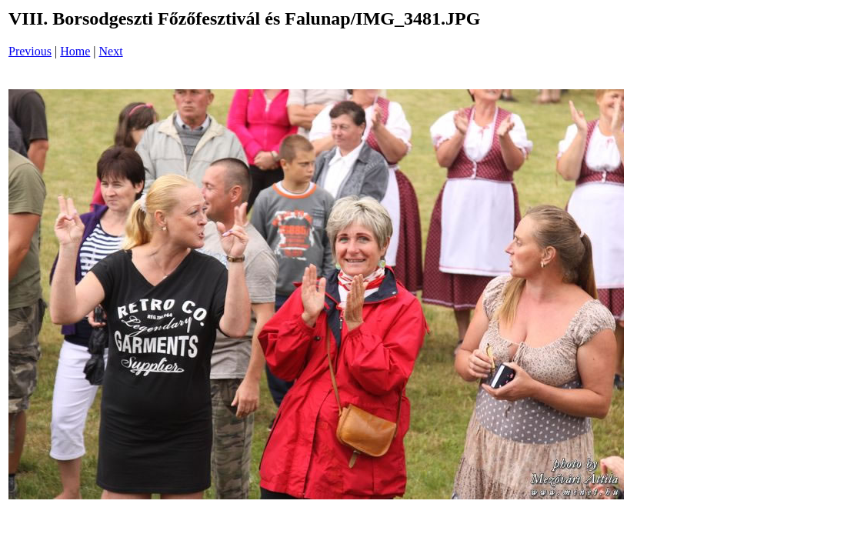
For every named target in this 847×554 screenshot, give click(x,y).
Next (111, 51)
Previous (30, 51)
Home (75, 51)
